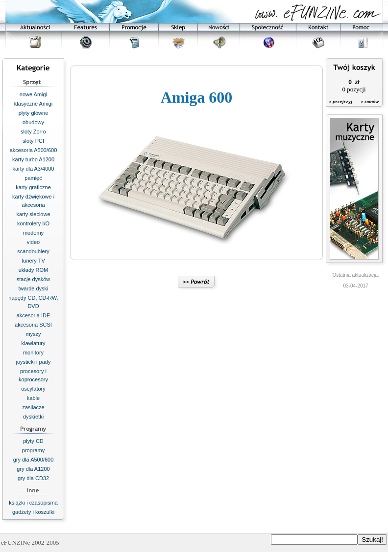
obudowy (33, 122)
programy (33, 450)
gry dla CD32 (33, 478)
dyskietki (33, 417)
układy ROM (33, 270)
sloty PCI (33, 141)
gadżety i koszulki (33, 512)
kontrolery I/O (33, 223)
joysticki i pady (33, 362)
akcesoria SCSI (33, 325)
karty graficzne (33, 187)
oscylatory (33, 389)
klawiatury (34, 343)
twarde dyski (33, 288)
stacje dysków (33, 279)
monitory (33, 352)
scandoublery (33, 251)
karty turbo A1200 (33, 159)
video (33, 242)
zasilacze (33, 407)
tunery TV (33, 261)
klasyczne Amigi (33, 104)
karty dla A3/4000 (33, 169)
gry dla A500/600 (33, 460)
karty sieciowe (33, 214)
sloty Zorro (33, 131)
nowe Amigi (33, 94)
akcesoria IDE (33, 315)
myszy (33, 334)
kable (33, 398)
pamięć (33, 178)
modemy (33, 233)
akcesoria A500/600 (33, 150)
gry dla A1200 (33, 469)
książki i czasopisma (33, 503)
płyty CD (33, 441)
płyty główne (33, 113)
